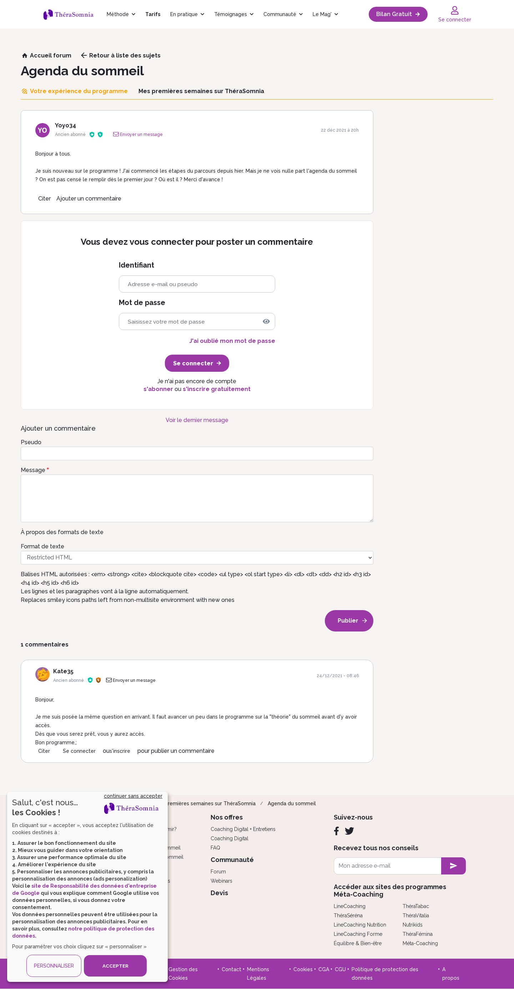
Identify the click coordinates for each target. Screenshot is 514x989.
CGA (323, 969)
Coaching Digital (229, 838)
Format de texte (42, 546)
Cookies (303, 969)
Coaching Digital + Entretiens (243, 829)
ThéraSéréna (348, 915)
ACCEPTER (115, 966)
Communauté (279, 14)
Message (33, 470)
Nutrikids (413, 925)
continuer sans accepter (133, 796)
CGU (340, 969)
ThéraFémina (418, 934)
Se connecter (79, 751)
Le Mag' (322, 14)
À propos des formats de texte (62, 532)
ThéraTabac (416, 906)
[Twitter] (349, 831)
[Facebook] (336, 831)
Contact (231, 969)
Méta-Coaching (420, 943)
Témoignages (230, 14)
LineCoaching (350, 906)
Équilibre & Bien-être (358, 943)
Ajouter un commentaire (88, 198)
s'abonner (158, 389)
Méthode (118, 14)
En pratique (184, 14)
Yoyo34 (65, 125)
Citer (44, 198)
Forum (218, 871)
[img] (266, 321)
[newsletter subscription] (453, 865)
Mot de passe (142, 303)
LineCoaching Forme (358, 934)
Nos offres (227, 817)
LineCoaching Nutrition (360, 925)
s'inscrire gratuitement (217, 389)
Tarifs (152, 14)
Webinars (221, 881)
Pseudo (31, 442)
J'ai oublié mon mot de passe (232, 341)
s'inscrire (120, 751)
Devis (219, 893)
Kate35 (63, 671)
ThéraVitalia (416, 915)
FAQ (215, 848)
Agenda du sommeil (292, 803)
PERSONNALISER (54, 966)
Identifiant (136, 265)
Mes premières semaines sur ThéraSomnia (204, 803)
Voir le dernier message (197, 420)
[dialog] (87, 887)
